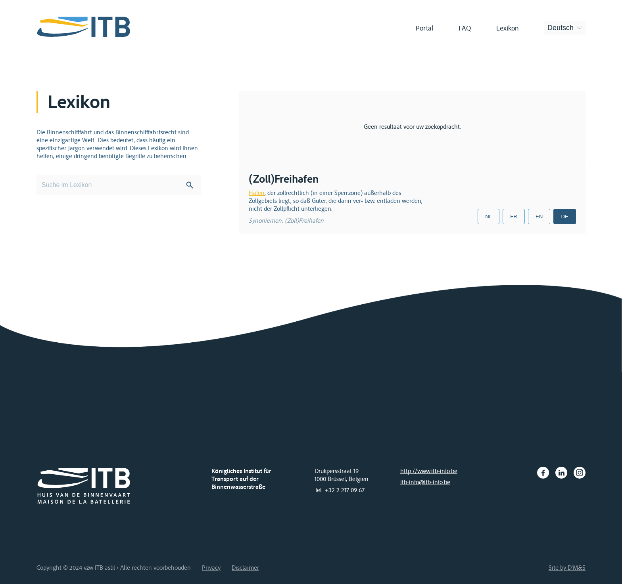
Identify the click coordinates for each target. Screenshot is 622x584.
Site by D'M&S (567, 567)
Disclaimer (245, 567)
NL (488, 216)
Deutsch (560, 28)
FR (513, 216)
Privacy (211, 567)
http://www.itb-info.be (428, 471)
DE (564, 216)
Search (189, 185)
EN (539, 216)
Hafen (257, 193)
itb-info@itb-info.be (425, 482)
